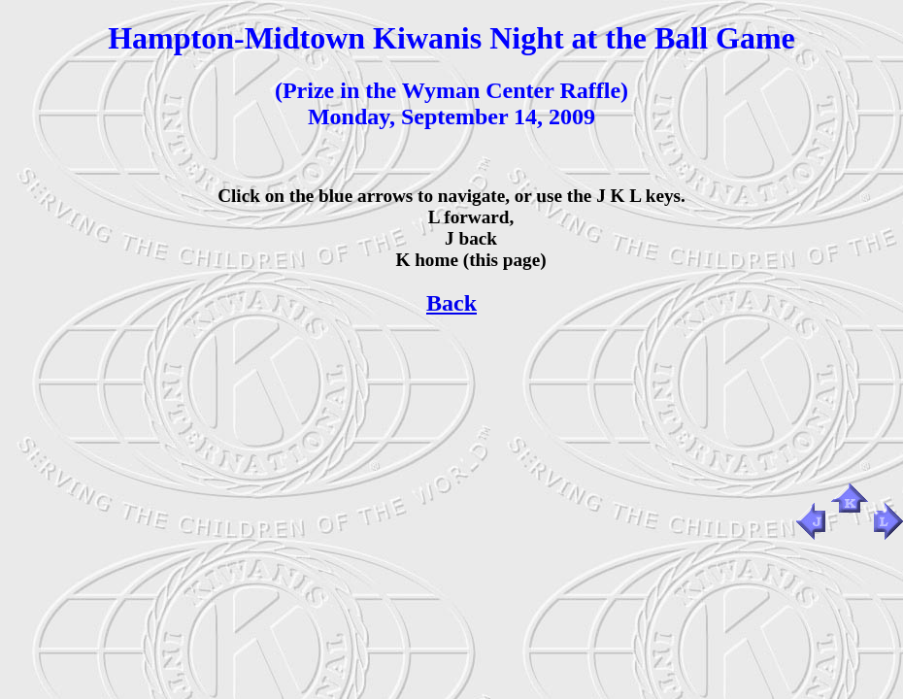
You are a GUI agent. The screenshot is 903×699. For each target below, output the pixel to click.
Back (451, 303)
